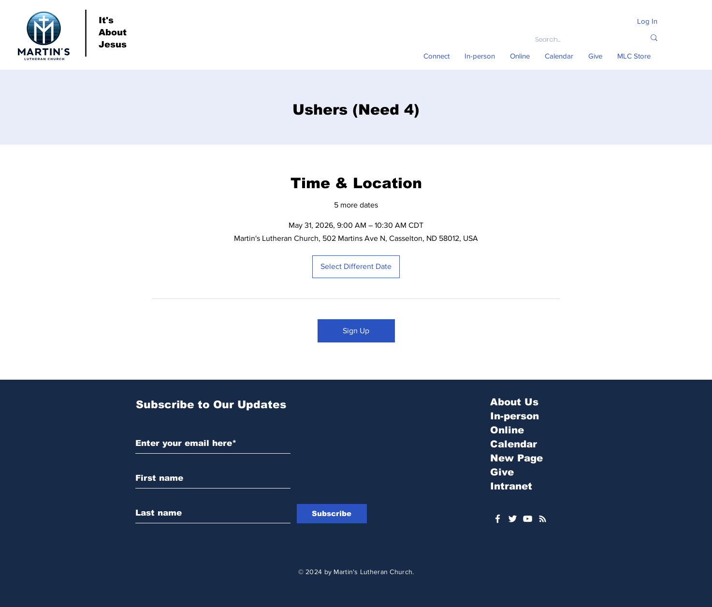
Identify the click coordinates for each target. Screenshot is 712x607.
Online (507, 430)
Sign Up (356, 330)
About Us (514, 402)
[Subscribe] (332, 513)
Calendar (513, 444)
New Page (516, 458)
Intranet (511, 486)
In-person (514, 416)
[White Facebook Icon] (497, 518)
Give (502, 472)
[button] (436, 56)
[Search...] (582, 39)
